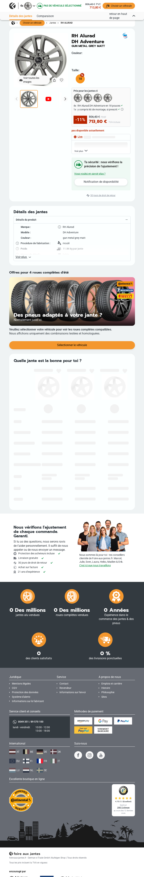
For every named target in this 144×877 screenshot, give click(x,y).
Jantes (52, 23)
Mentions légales (21, 683)
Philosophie (107, 692)
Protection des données (25, 692)
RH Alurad (67, 23)
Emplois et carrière (111, 683)
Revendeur (65, 688)
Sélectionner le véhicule (72, 345)
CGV (14, 688)
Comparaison (45, 16)
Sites (104, 696)
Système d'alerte (21, 696)
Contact (63, 683)
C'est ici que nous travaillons (95, 565)
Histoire (105, 688)
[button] (72, 220)
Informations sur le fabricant (28, 701)
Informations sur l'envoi (72, 692)
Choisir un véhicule (32, 23)
